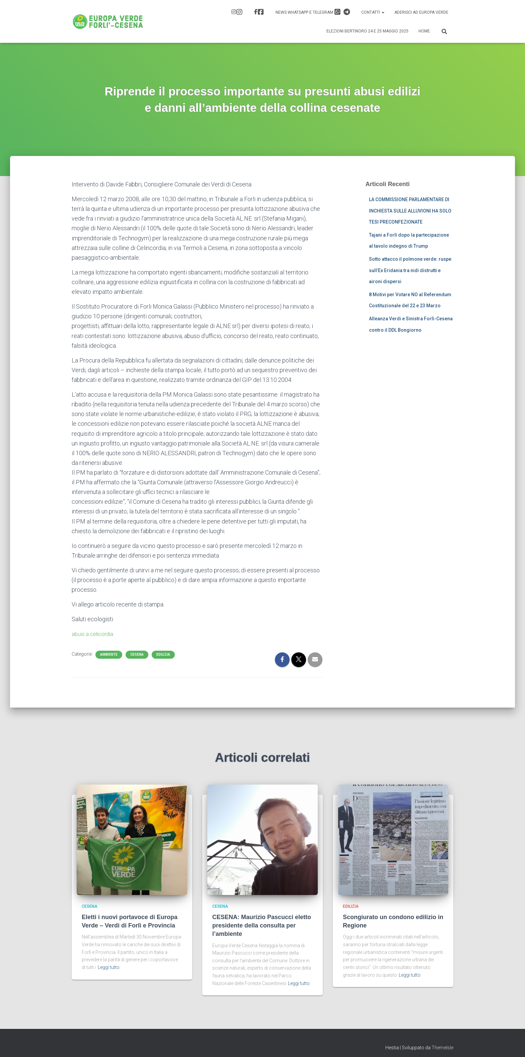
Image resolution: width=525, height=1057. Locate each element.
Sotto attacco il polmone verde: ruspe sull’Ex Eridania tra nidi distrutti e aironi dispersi (410, 270)
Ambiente (109, 654)
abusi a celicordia (94, 633)
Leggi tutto (109, 967)
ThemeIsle (442, 1047)
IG (239, 12)
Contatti (372, 12)
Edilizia (163, 654)
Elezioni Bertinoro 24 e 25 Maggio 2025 (367, 31)
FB (260, 12)
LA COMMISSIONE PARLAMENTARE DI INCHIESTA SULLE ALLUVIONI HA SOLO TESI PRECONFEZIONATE (410, 211)
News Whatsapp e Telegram (313, 12)
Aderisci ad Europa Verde (421, 12)
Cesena (137, 654)
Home (424, 31)
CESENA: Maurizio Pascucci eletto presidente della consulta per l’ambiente (261, 925)
